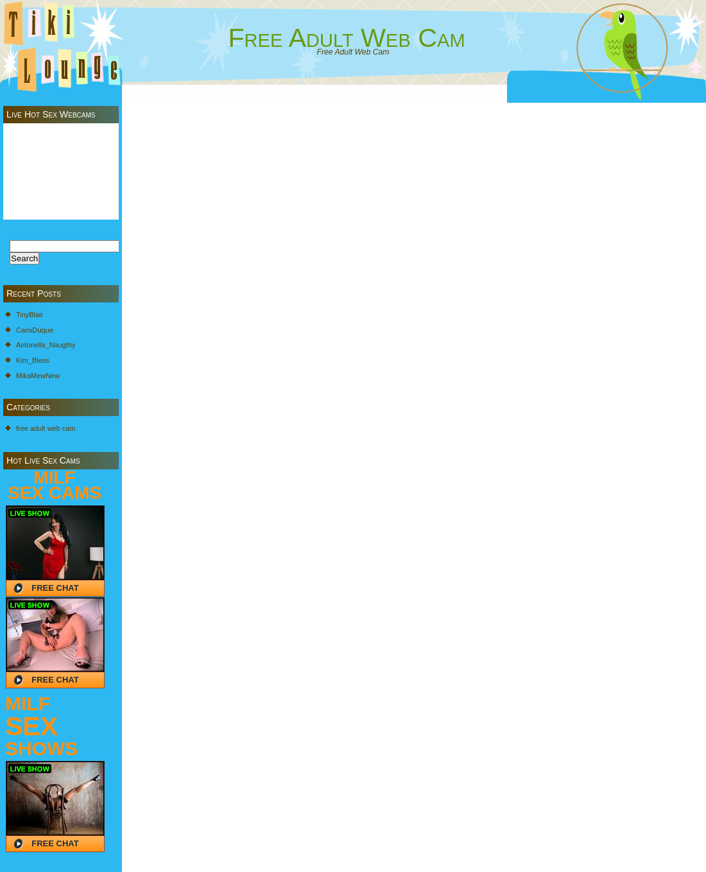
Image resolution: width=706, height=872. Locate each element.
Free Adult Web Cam (346, 38)
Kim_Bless (32, 360)
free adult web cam (45, 428)
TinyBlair (29, 314)
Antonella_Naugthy (45, 345)
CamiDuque (34, 330)
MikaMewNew (38, 375)
